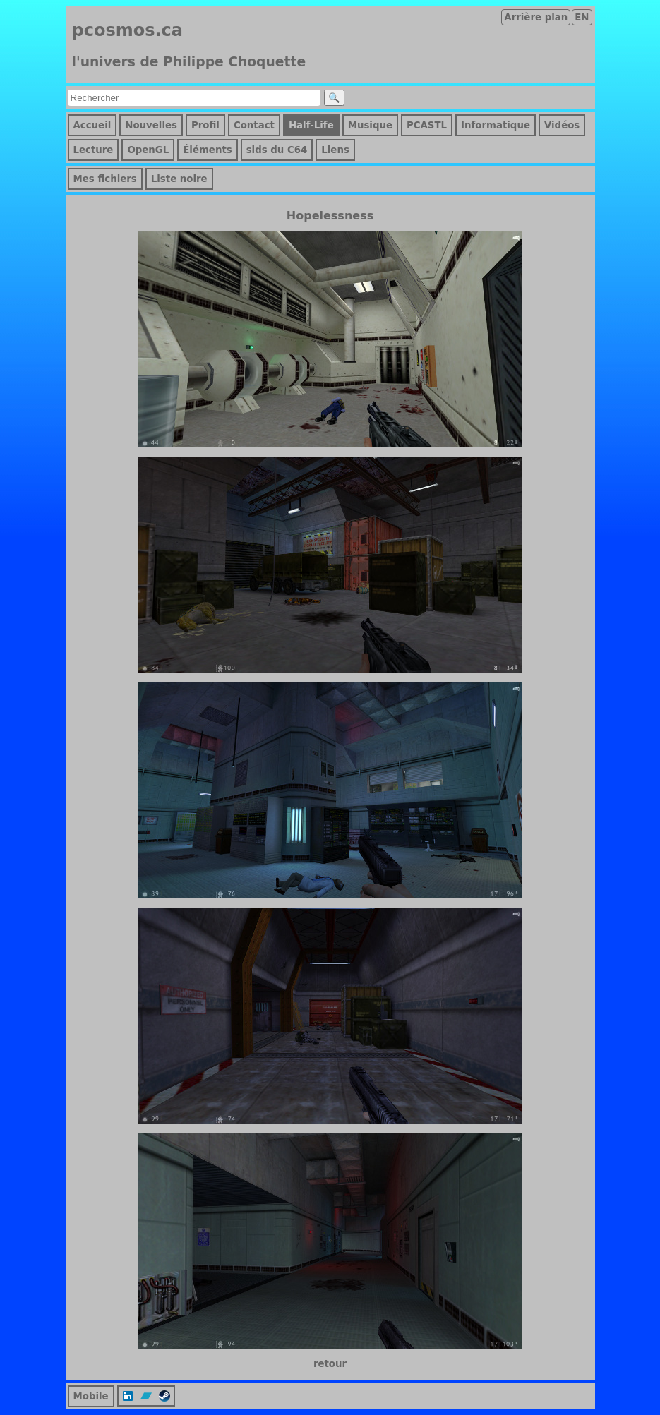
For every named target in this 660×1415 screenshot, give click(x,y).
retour (330, 1364)
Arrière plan (536, 17)
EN (582, 17)
